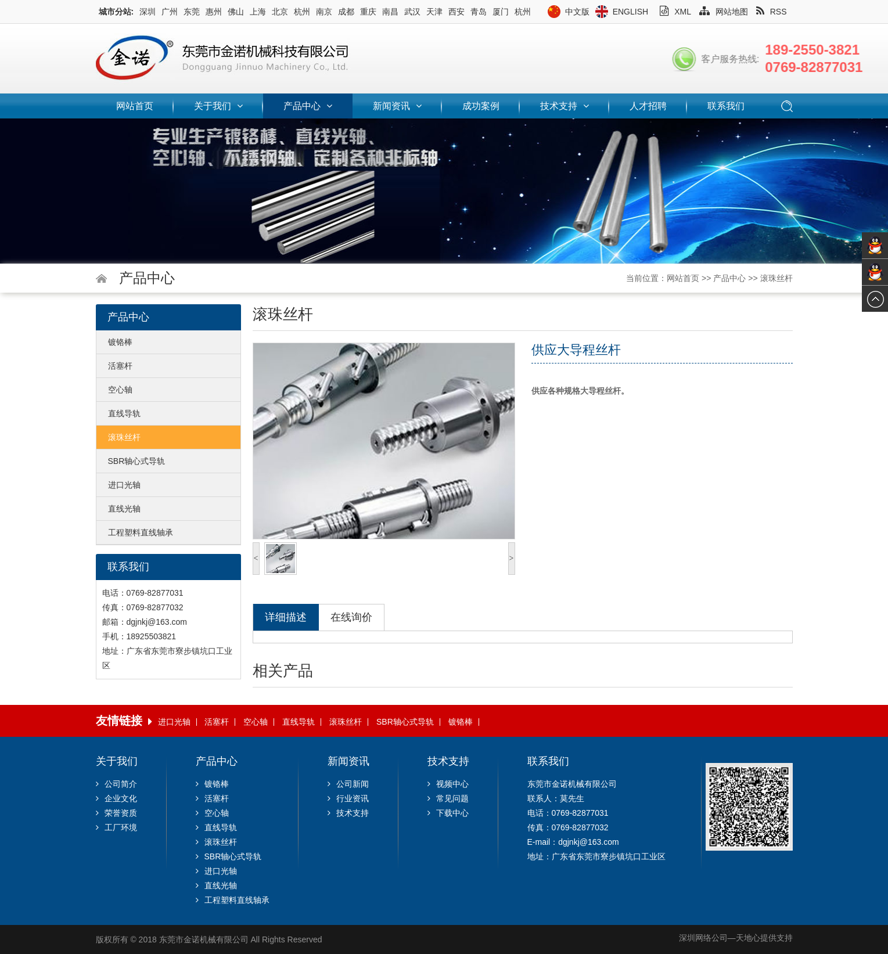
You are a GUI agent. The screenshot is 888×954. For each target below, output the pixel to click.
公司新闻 (348, 784)
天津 (434, 11)
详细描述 (286, 617)
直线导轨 (124, 413)
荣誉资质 (116, 813)
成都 (346, 11)
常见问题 (448, 798)
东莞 (192, 11)
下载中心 (448, 813)
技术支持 (564, 106)
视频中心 (448, 784)
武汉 (412, 11)
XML (675, 11)
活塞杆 (120, 365)
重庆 (368, 11)
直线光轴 (124, 508)
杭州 (302, 11)
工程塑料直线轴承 (140, 532)
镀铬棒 (120, 342)
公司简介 (116, 784)
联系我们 (726, 106)
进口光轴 (124, 484)
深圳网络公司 (703, 937)
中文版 (577, 11)
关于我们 (218, 106)
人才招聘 (648, 106)
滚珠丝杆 (776, 278)
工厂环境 (116, 827)
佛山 (236, 11)
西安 (456, 11)
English (630, 11)
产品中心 (307, 106)
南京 (324, 11)
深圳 (147, 11)
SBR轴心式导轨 (137, 461)
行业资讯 (348, 798)
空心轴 (120, 389)
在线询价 (351, 617)
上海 (258, 11)
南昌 (390, 11)
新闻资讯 (397, 106)
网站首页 (134, 106)
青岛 (478, 11)
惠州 (214, 11)
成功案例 (480, 106)
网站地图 (723, 11)
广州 (169, 11)
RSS (771, 11)
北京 (280, 11)
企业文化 (116, 798)
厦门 (500, 11)
